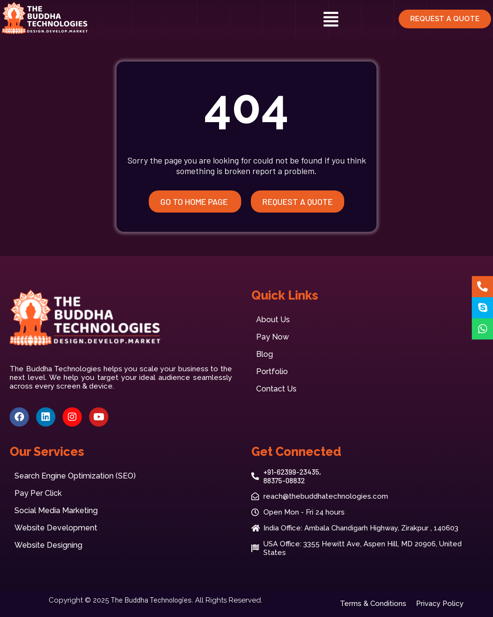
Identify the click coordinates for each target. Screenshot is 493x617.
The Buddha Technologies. (152, 599)
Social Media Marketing (56, 510)
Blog (264, 354)
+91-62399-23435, (292, 471)
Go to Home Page (195, 201)
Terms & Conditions (373, 603)
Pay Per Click (38, 493)
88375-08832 (284, 480)
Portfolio (272, 371)
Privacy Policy (440, 603)
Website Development (55, 527)
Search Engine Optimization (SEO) (75, 475)
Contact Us (276, 388)
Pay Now (272, 336)
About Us (273, 319)
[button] (331, 19)
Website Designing (48, 545)
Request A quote (297, 201)
